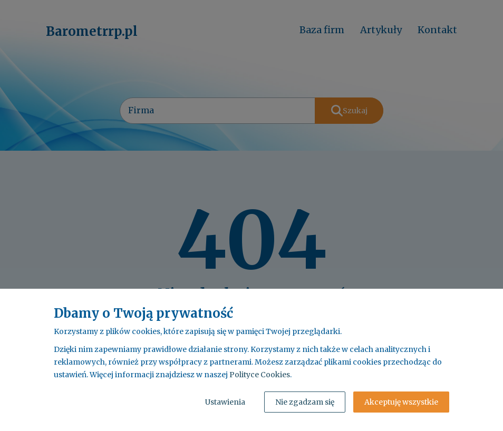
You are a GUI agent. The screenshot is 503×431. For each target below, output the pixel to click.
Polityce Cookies (259, 374)
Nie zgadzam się (304, 402)
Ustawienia (225, 402)
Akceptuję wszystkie (401, 402)
